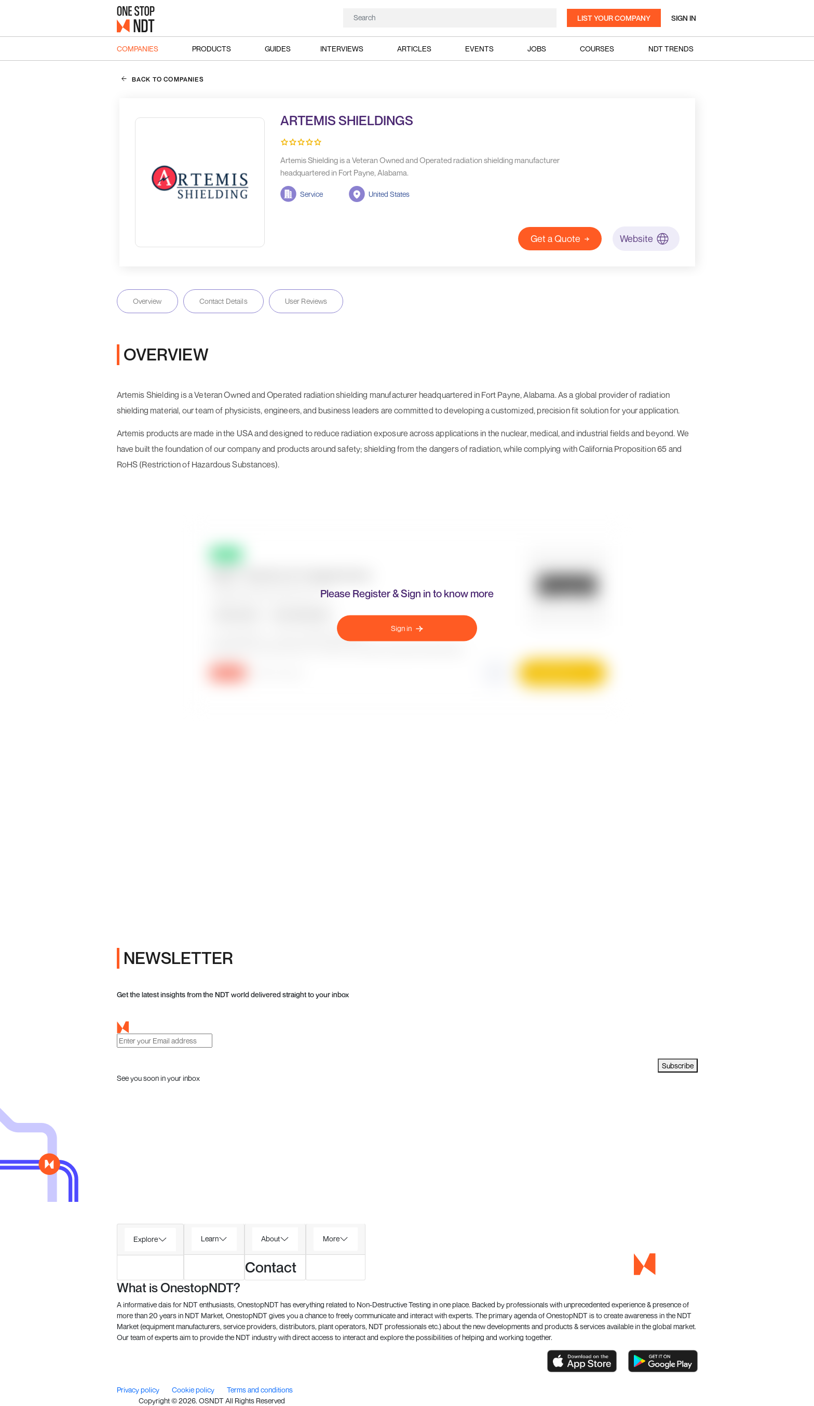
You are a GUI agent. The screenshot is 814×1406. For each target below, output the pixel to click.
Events (479, 48)
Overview (147, 301)
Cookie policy (194, 1389)
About (270, 1238)
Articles (414, 48)
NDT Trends (671, 48)
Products (211, 48)
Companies (137, 48)
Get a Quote (560, 238)
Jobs (536, 48)
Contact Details (223, 301)
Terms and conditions (260, 1389)
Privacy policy (139, 1389)
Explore (145, 1239)
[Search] (450, 17)
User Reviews (306, 301)
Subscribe (678, 1065)
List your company (613, 18)
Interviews (341, 48)
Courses (597, 48)
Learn (210, 1238)
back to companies (162, 79)
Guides (278, 48)
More (331, 1238)
